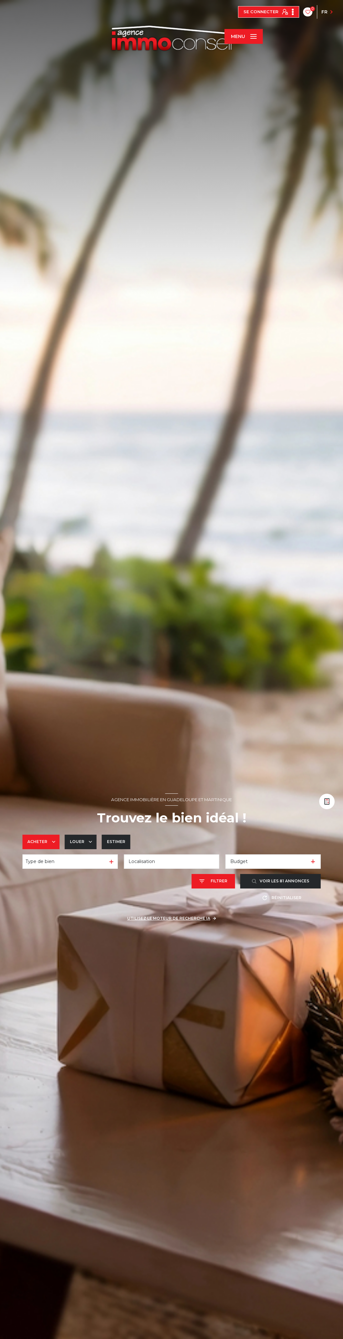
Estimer (116, 841)
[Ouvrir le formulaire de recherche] (213, 881)
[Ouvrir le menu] (243, 36)
